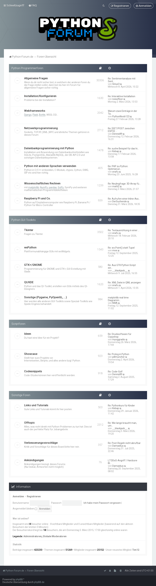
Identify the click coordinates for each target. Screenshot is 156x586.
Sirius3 (116, 83)
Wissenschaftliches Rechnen (42, 183)
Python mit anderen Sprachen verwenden (50, 165)
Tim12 (135, 549)
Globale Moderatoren (55, 535)
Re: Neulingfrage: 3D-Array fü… (124, 183)
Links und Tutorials (36, 405)
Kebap (115, 150)
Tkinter (28, 229)
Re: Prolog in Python (118, 353)
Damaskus (118, 445)
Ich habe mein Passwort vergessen (102, 502)
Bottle (42, 114)
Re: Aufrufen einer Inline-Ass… (124, 198)
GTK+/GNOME (33, 264)
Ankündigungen (34, 459)
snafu (115, 171)
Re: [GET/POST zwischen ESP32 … (121, 129)
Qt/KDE (29, 281)
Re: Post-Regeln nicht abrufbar (124, 442)
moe (114, 250)
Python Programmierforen (27, 67)
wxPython (30, 247)
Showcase (30, 353)
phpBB (19, 579)
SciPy (61, 187)
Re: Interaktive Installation (121, 95)
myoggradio (118, 339)
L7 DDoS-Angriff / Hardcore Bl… (122, 461)
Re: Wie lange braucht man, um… (122, 424)
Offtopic (29, 422)
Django (28, 114)
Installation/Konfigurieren (40, 95)
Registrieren (34, 496)
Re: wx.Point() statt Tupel (121, 247)
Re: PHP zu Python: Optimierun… (118, 167)
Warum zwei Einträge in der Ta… (122, 112)
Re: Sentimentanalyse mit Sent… (121, 79)
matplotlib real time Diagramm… (118, 298)
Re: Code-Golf (115, 371)
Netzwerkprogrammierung (41, 127)
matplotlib (33, 187)
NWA (115, 302)
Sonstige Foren (20, 394)
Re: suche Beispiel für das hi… (123, 148)
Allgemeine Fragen (36, 77)
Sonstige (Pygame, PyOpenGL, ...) (45, 296)
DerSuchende (119, 201)
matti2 (115, 186)
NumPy (44, 187)
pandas (53, 187)
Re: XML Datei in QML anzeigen (124, 282)
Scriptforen (18, 323)
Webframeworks (34, 110)
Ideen (27, 333)
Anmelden (18, 496)
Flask (35, 114)
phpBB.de (39, 582)
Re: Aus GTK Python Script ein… (122, 266)
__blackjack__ (119, 270)
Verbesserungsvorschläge (41, 442)
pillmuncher (118, 356)
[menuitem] (33, 5)
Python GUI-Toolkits (23, 219)
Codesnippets (33, 371)
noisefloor (117, 98)
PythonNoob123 (120, 116)
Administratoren (32, 535)
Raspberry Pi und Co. (37, 198)
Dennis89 (117, 133)
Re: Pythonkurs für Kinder (121, 405)
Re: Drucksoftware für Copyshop (119, 335)
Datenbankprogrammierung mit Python (49, 147)
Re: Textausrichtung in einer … (123, 229)
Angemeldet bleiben (25, 508)
